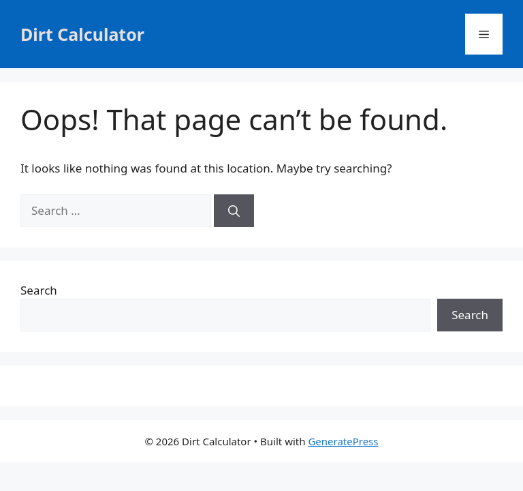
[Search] (234, 210)
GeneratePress (343, 441)
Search (38, 290)
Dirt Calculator (82, 34)
